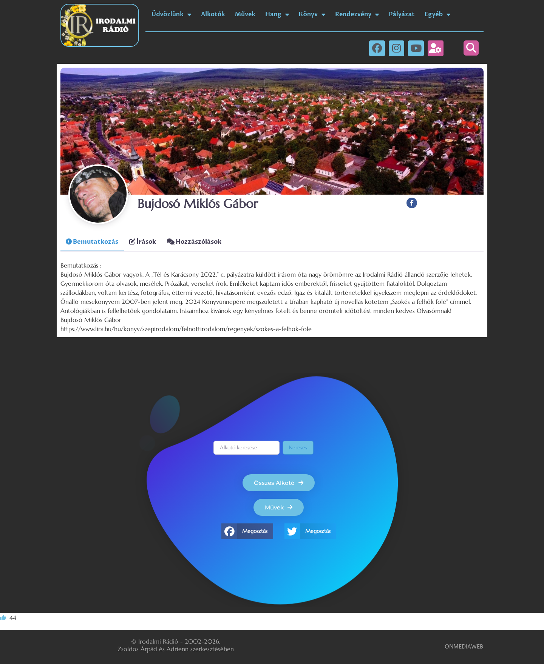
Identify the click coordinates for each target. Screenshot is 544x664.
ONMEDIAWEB (464, 646)
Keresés (298, 447)
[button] (471, 48)
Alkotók (213, 14)
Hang (277, 14)
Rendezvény (357, 14)
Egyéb (438, 14)
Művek (245, 14)
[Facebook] (411, 203)
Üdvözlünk (171, 14)
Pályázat (401, 14)
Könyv (312, 14)
